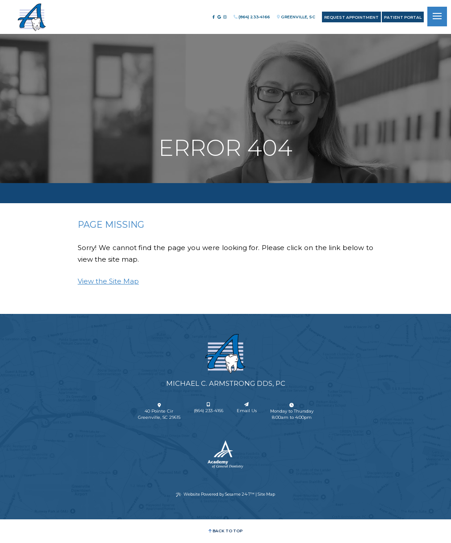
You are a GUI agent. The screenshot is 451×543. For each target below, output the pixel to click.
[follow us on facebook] (213, 17)
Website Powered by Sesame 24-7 (215, 494)
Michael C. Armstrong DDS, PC (225, 383)
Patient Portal (403, 17)
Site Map (266, 494)
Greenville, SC (296, 16)
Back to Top (225, 530)
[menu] (437, 16)
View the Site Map (108, 281)
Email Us (247, 408)
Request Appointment (351, 17)
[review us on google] (219, 17)
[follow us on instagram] (225, 17)
